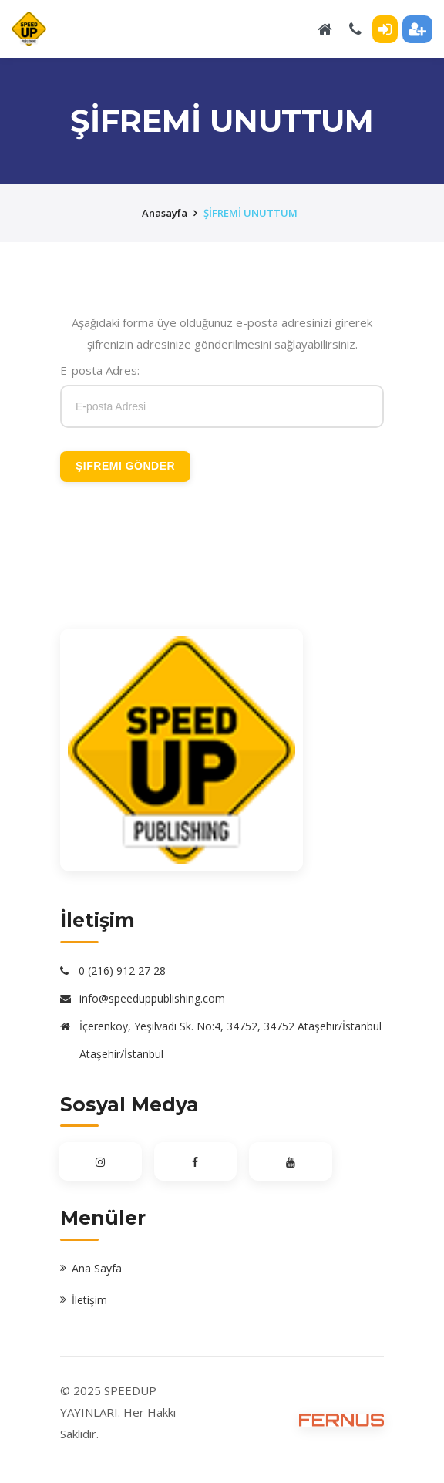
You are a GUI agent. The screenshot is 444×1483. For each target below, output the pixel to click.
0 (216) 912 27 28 (122, 970)
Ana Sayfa (97, 1268)
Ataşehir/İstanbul (121, 1054)
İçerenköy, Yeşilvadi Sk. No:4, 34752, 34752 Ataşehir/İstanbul (230, 1026)
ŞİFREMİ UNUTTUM (251, 213)
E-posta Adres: (100, 370)
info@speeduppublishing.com (152, 998)
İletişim (89, 1300)
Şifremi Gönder (125, 466)
